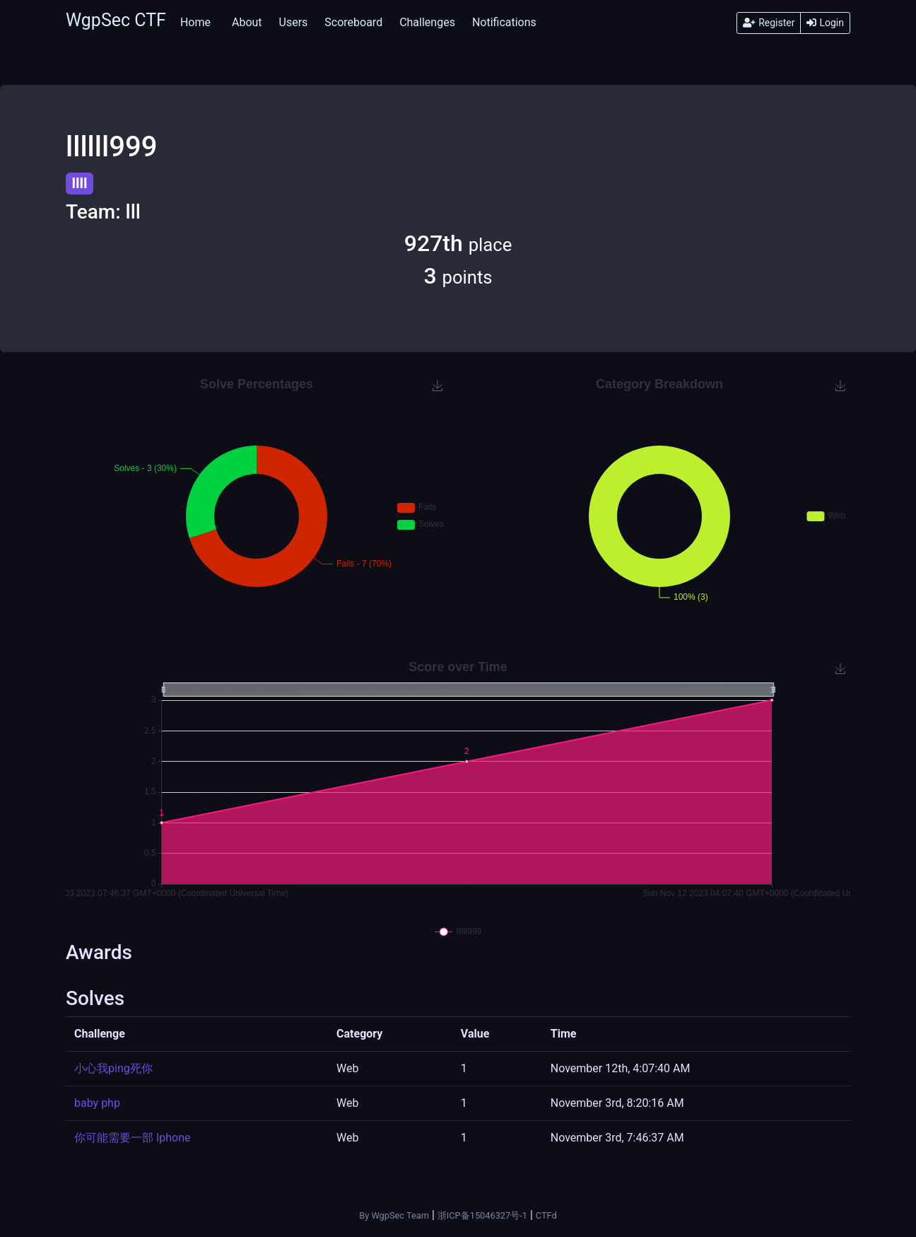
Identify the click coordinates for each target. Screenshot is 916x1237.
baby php (97, 1103)
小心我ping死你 (113, 1068)
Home (195, 22)
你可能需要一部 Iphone (132, 1137)
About (247, 22)
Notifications (504, 22)
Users (293, 22)
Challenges (427, 22)
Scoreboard (353, 22)
